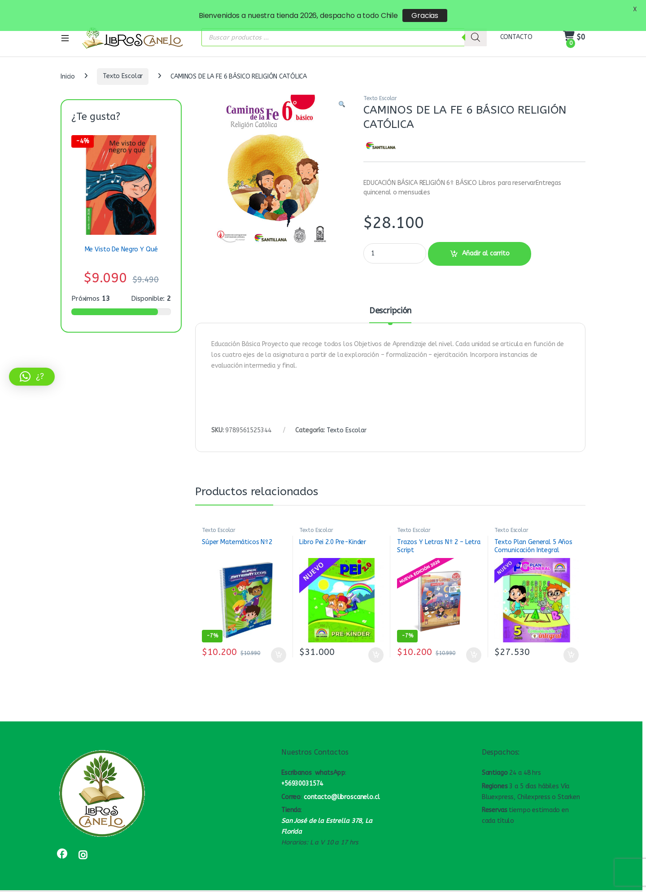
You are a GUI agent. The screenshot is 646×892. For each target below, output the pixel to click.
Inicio (68, 64)
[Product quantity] (394, 242)
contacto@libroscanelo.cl (342, 785)
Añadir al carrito (486, 242)
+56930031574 (302, 772)
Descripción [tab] (390, 299)
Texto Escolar (123, 64)
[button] (341, 93)
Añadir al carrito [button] (278, 643)
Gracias (424, 15)
